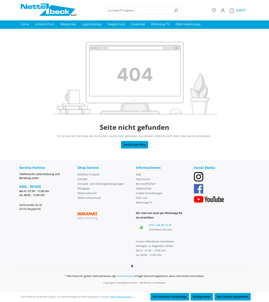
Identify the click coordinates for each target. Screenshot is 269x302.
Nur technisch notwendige (170, 296)
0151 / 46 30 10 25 (160, 225)
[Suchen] (176, 10)
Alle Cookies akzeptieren (232, 296)
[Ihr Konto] (222, 10)
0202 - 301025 (30, 186)
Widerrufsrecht (87, 193)
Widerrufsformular (89, 198)
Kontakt (82, 179)
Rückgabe (84, 188)
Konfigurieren (202, 296)
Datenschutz (143, 188)
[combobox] (139, 10)
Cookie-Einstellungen (149, 193)
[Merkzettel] (213, 10)
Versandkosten (125, 276)
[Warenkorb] (237, 10)
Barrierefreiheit (145, 184)
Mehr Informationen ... (122, 296)
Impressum (143, 179)
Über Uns (142, 198)
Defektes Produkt (88, 174)
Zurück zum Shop (134, 144)
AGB (138, 174)
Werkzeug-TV (144, 202)
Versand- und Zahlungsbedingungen (101, 184)
